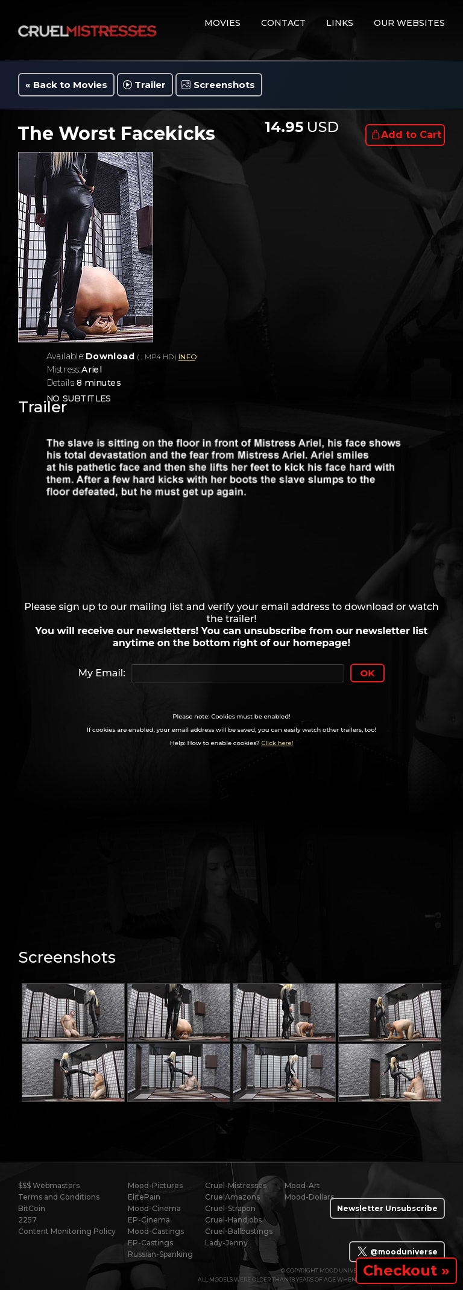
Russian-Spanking (160, 1254)
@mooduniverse (397, 1251)
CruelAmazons (232, 1196)
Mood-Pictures (155, 1185)
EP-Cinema (149, 1219)
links (339, 22)
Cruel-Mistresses (235, 1185)
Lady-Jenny (226, 1242)
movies (222, 22)
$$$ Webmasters (49, 1185)
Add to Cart (411, 134)
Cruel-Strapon (230, 1208)
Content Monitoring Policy (67, 1231)
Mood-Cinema (154, 1208)
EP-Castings (150, 1242)
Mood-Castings (156, 1231)
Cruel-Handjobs (233, 1219)
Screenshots (224, 84)
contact (283, 22)
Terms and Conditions (58, 1196)
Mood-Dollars (309, 1196)
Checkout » (406, 1270)
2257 (27, 1219)
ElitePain (144, 1196)
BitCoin (31, 1208)
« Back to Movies (66, 84)
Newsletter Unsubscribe (387, 1208)
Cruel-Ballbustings (238, 1231)
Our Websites (409, 22)
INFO (186, 357)
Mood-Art (302, 1185)
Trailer (150, 84)
